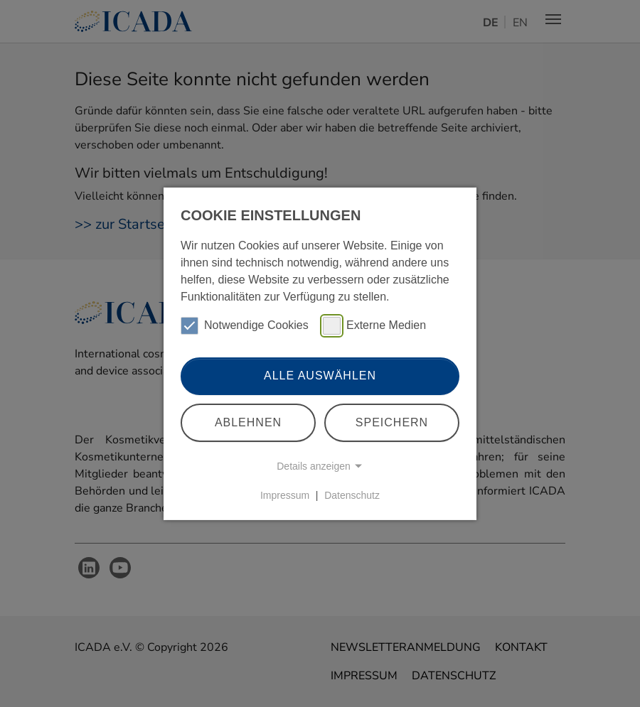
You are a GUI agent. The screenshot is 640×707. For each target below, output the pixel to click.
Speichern (392, 422)
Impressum (284, 495)
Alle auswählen (320, 375)
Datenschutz (352, 495)
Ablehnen (248, 422)
